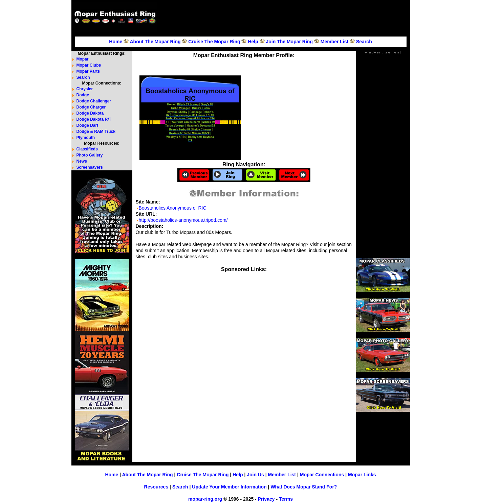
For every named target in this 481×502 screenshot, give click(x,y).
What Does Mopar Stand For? (303, 486)
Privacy (266, 499)
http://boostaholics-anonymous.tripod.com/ (183, 220)
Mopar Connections (322, 474)
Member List (334, 41)
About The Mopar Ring (155, 41)
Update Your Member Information (229, 486)
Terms (286, 499)
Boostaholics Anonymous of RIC (172, 208)
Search (364, 41)
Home (115, 41)
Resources (156, 486)
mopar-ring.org (205, 499)
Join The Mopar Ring (289, 41)
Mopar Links (362, 474)
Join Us (255, 474)
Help (253, 41)
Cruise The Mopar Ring (214, 41)
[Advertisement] (284, 17)
